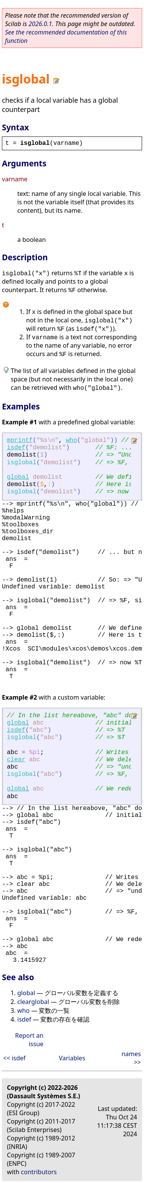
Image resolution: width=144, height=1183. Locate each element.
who (71, 440)
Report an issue (29, 1039)
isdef (16, 447)
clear (16, 759)
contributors (39, 1172)
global (18, 477)
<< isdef (14, 1058)
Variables (72, 1058)
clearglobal (33, 1001)
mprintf (20, 440)
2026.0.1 (40, 24)
